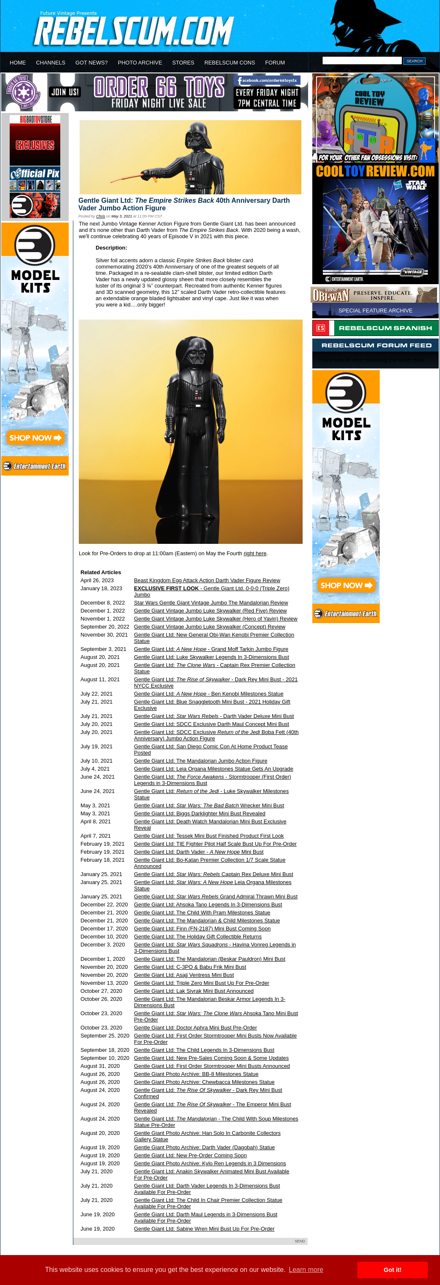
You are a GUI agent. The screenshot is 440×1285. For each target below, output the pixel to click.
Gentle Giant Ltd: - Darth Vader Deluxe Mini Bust (214, 716)
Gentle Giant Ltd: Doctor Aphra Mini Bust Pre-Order (195, 1027)
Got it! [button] (393, 1269)
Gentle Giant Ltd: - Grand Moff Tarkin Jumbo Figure (211, 649)
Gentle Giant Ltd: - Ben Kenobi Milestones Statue (209, 694)
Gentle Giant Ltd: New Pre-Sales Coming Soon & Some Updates (211, 1058)
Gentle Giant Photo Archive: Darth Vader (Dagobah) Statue (204, 1147)
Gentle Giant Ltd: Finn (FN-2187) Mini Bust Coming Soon (202, 928)
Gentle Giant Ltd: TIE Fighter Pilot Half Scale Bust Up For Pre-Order (215, 844)
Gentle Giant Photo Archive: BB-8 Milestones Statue (196, 1074)
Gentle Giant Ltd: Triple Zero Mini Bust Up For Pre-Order (201, 983)
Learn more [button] (306, 1269)
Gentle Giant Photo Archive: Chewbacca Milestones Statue (204, 1082)
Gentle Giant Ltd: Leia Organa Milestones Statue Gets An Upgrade (213, 769)
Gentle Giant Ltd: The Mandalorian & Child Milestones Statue (207, 920)
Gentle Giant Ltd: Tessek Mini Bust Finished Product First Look (209, 836)
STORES (183, 62)
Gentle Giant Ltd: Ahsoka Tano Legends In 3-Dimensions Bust (208, 904)
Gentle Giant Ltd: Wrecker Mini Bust (209, 805)
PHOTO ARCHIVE (140, 62)
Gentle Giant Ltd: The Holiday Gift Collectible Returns (198, 936)
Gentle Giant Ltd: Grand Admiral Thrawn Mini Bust (216, 896)
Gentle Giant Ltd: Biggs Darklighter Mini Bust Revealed (200, 813)
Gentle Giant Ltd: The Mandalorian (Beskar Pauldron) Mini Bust (209, 959)
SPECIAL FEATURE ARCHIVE (375, 310)
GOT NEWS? (91, 62)
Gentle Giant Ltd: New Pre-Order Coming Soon (190, 1155)
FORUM (275, 62)
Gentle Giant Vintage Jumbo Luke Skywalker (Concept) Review (209, 627)
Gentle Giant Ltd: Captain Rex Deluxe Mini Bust (213, 874)
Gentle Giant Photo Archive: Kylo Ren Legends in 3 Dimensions (210, 1163)
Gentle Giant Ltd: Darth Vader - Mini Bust (198, 852)
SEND (300, 1241)
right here (255, 553)
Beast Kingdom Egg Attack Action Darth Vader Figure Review (207, 580)
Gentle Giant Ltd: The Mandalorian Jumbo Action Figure (200, 761)
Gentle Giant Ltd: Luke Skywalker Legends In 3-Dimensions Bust (211, 657)
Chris (100, 216)
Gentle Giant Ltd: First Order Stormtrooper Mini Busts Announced (212, 1066)
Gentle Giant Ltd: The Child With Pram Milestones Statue (202, 912)
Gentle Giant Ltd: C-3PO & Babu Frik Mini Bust (190, 967)
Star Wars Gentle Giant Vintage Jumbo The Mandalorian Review (211, 602)
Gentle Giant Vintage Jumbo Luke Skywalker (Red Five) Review (210, 611)
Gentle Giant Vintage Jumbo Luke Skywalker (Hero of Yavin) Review (216, 619)
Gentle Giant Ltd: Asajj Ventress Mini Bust (184, 975)
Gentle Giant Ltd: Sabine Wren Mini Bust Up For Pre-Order (204, 1229)
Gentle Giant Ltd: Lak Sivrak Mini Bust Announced (194, 991)
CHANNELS (50, 62)
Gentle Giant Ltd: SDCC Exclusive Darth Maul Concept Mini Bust (211, 724)
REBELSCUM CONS (229, 62)
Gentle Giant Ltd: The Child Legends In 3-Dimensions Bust (204, 1050)
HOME (18, 62)
